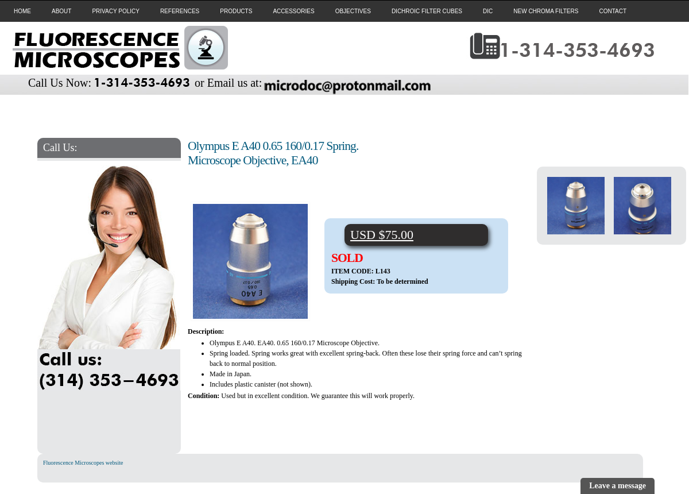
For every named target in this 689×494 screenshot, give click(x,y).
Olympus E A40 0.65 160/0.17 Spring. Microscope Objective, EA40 (273, 153)
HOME (22, 11)
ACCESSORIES (293, 11)
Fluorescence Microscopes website (83, 463)
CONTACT (612, 11)
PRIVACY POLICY (115, 11)
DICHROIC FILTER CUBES (427, 11)
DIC (488, 11)
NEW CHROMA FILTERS (545, 11)
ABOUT (61, 11)
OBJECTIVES (353, 11)
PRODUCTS (236, 11)
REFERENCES (179, 11)
